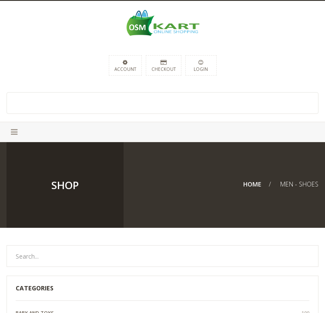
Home (252, 184)
